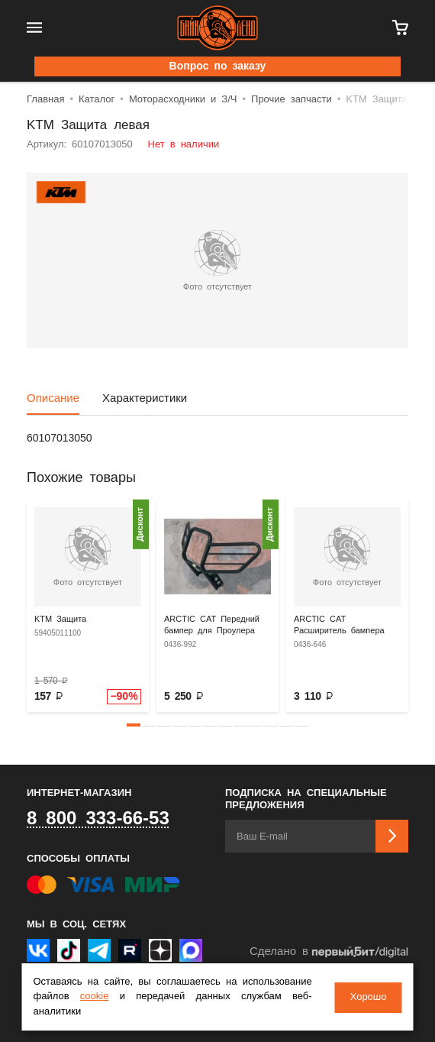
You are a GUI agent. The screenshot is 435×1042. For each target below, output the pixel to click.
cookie (94, 996)
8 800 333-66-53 (98, 819)
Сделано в (329, 952)
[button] (133, 724)
